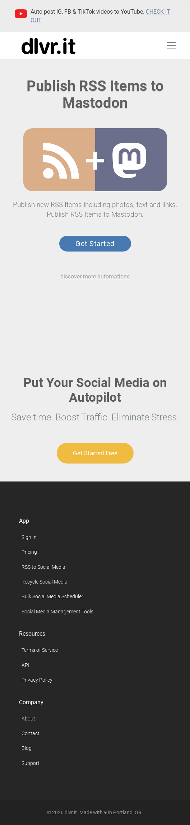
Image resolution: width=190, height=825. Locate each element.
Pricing (29, 552)
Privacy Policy (37, 680)
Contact (31, 733)
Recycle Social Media (45, 582)
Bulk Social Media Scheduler (52, 596)
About (28, 719)
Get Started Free (95, 453)
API (25, 665)
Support (31, 763)
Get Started (94, 243)
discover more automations (95, 276)
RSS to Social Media (43, 567)
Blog (27, 748)
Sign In (29, 537)
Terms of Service (40, 650)
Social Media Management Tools (57, 611)
